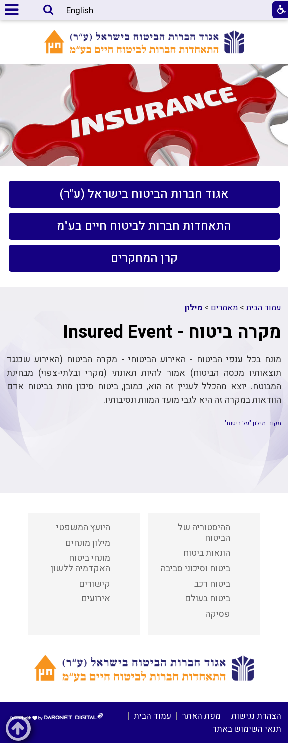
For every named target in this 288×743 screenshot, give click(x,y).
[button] (48, 10)
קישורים (94, 584)
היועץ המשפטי (83, 527)
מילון (193, 308)
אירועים (95, 598)
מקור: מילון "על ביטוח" (253, 423)
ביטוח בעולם (207, 598)
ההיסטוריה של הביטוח (204, 533)
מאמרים (224, 308)
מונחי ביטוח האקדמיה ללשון (80, 563)
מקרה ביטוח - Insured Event (172, 332)
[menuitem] (144, 194)
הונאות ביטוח (206, 553)
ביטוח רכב (212, 584)
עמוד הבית (263, 308)
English (79, 10)
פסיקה (217, 614)
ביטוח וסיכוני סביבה (195, 568)
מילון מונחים (87, 543)
